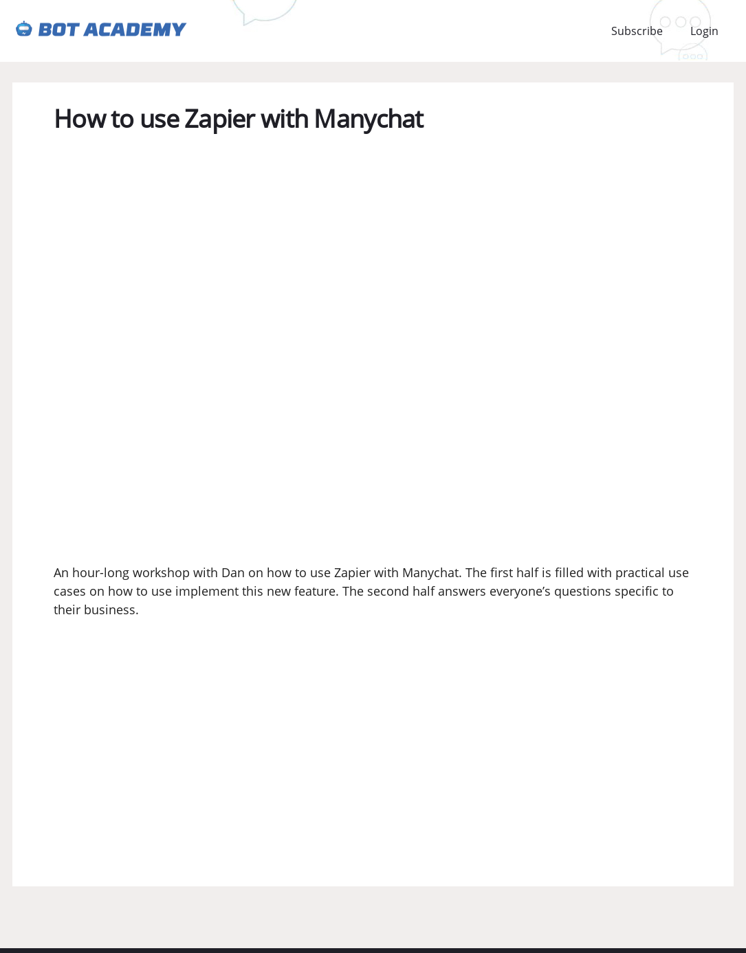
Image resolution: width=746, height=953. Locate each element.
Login (704, 30)
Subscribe (637, 30)
